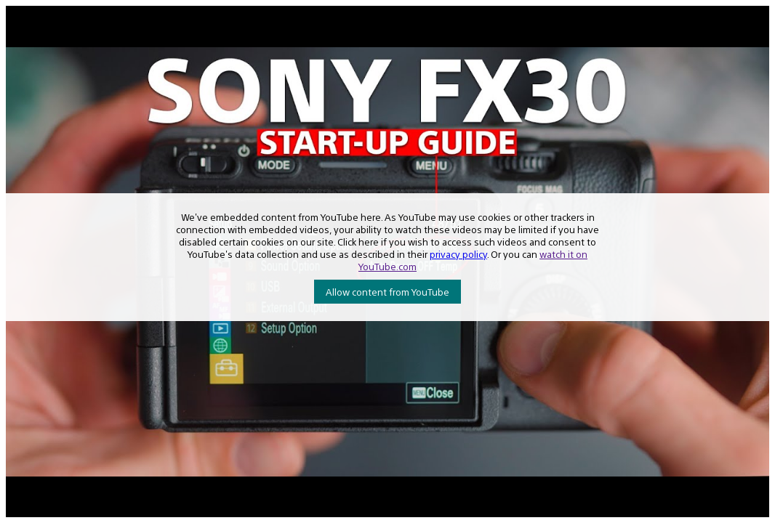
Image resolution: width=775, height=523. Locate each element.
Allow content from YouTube (387, 291)
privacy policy (458, 254)
